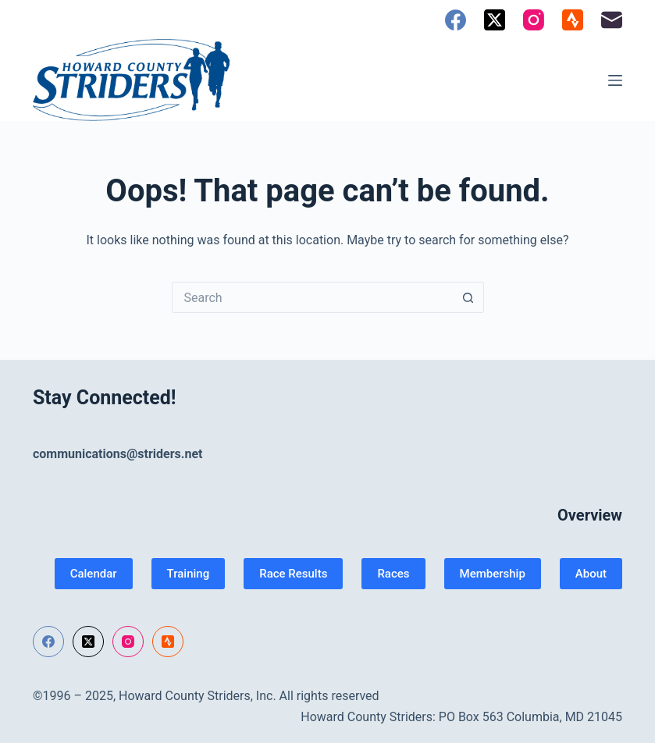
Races (393, 574)
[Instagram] (533, 19)
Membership (492, 574)
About (591, 574)
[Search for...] (312, 297)
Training (188, 574)
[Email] (611, 19)
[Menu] (615, 80)
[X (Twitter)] (494, 19)
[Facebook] (455, 19)
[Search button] (468, 297)
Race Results (293, 574)
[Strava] (572, 19)
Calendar (93, 574)
